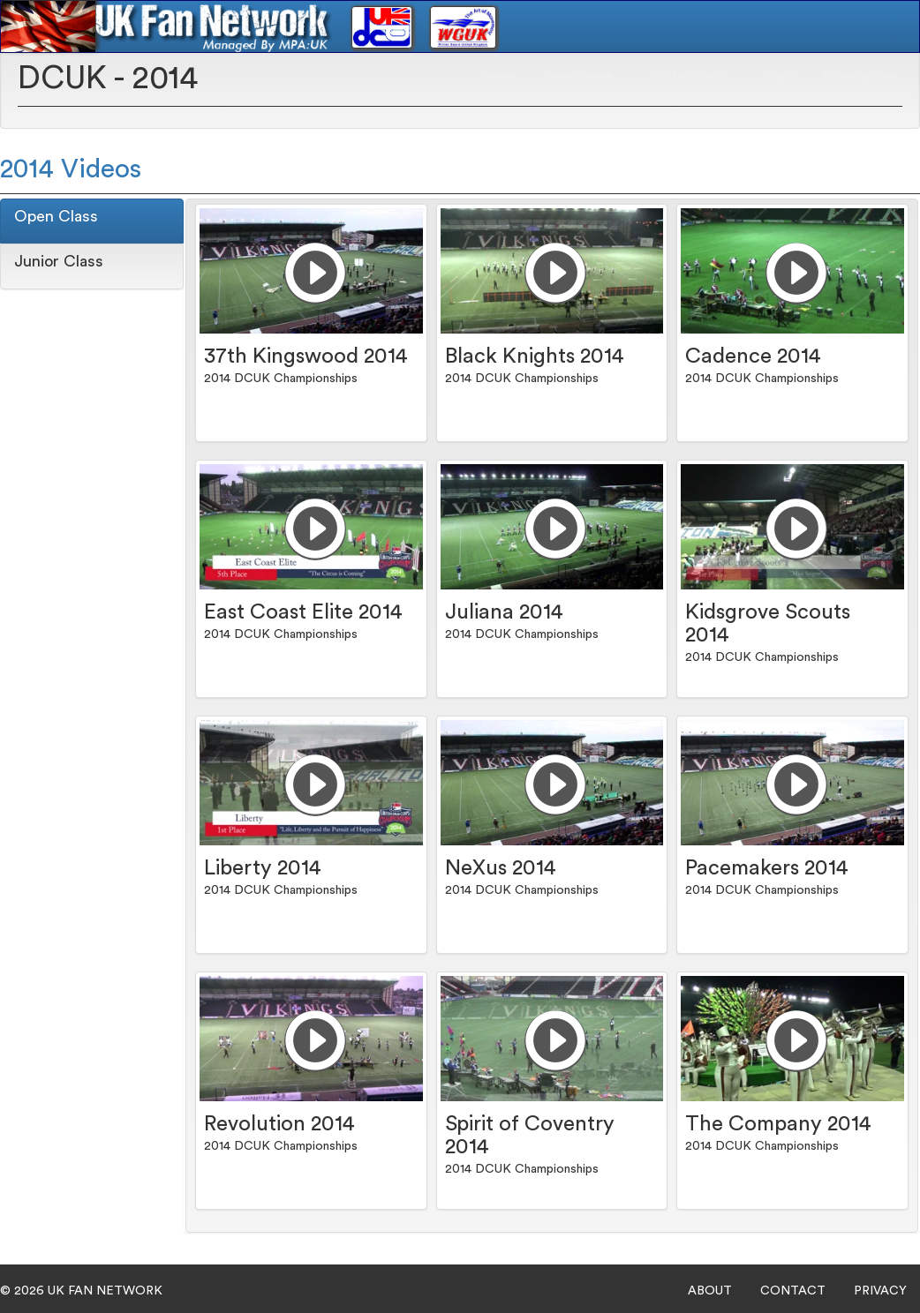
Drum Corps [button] (583, 76)
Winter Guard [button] (694, 76)
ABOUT (710, 1291)
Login (780, 76)
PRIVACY (880, 1291)
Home (500, 76)
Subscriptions (860, 76)
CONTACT (793, 1291)
